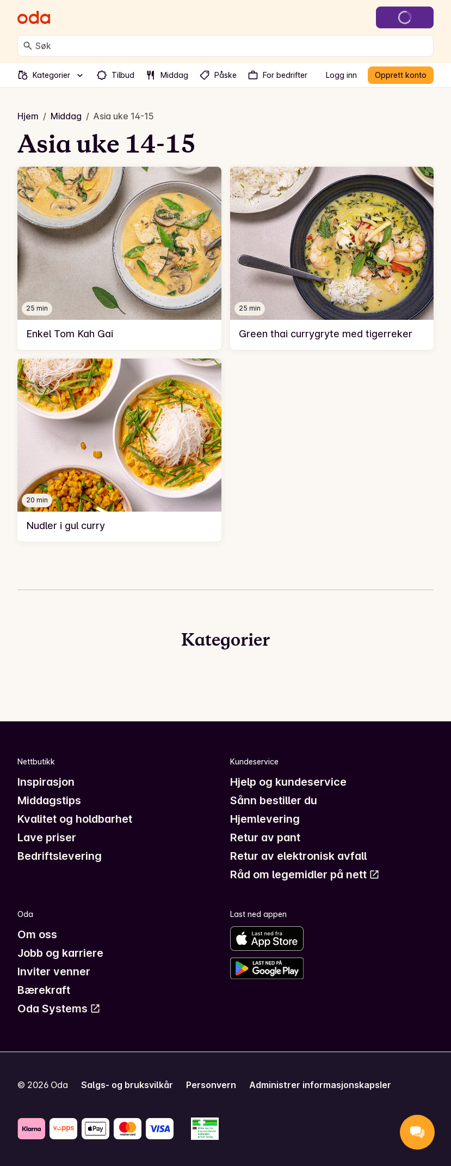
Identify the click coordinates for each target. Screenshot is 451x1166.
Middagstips (49, 800)
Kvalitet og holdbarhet (74, 818)
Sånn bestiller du (273, 800)
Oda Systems (59, 1008)
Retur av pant (265, 837)
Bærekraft (43, 990)
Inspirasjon (46, 781)
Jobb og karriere (60, 952)
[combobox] (232, 45)
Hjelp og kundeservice (288, 781)
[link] (119, 258)
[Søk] (27, 45)
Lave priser (46, 837)
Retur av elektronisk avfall (298, 856)
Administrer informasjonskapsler (320, 1084)
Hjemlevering (265, 818)
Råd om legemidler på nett (305, 874)
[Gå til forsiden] (33, 17)
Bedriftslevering (59, 856)
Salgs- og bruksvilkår (127, 1084)
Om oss (37, 934)
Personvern (211, 1084)
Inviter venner (53, 971)
